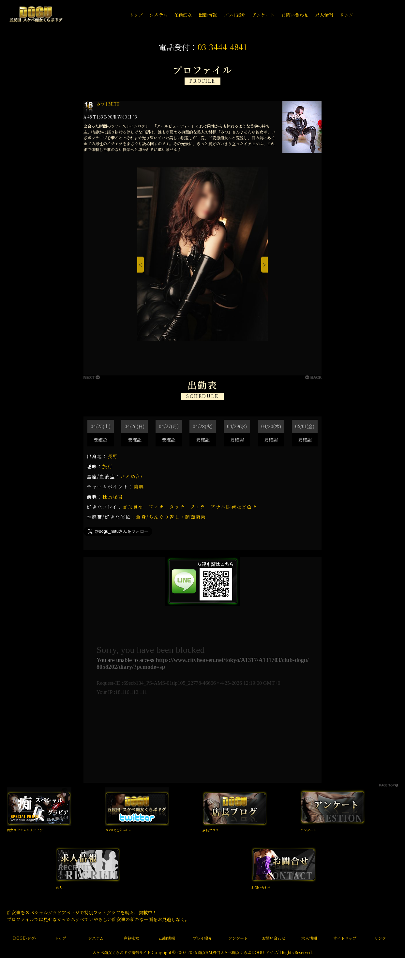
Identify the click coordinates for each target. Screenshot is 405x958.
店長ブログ (210, 829)
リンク (380, 938)
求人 (59, 887)
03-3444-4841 (222, 46)
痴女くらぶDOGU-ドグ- (253, 952)
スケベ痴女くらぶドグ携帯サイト (121, 952)
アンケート (308, 829)
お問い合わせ (261, 887)
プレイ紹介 (202, 938)
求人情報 (309, 938)
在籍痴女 (131, 938)
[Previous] (140, 264)
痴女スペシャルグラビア (25, 829)
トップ (60, 938)
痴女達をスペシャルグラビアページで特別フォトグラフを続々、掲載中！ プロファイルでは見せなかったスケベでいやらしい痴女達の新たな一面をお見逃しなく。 (98, 916)
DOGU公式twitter (118, 829)
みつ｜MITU (108, 103)
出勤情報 (167, 938)
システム (95, 938)
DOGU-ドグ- (24, 938)
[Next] (264, 264)
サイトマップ (344, 938)
